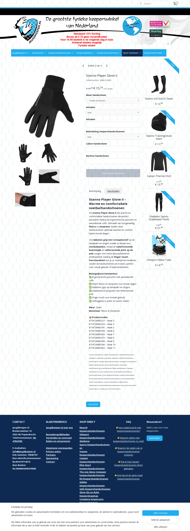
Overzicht (93, 404)
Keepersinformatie (154, 52)
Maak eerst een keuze (113, 173)
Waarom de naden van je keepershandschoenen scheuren (129, 451)
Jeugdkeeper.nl (21, 52)
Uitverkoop (39, 52)
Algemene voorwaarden (59, 448)
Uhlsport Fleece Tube (159, 259)
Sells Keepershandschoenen (95, 489)
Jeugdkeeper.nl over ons (59, 427)
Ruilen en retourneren (58, 441)
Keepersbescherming (109, 52)
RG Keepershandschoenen (94, 478)
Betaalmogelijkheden (58, 434)
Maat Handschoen (96, 95)
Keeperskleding (85, 52)
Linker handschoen (96, 143)
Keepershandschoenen (61, 52)
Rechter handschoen (97, 155)
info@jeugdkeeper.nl (24, 451)
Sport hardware (132, 52)
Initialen (90, 107)
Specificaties (113, 191)
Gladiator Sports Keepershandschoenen (95, 444)
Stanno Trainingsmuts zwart (159, 137)
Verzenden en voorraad (59, 437)
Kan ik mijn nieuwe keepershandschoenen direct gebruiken (128, 465)
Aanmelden (154, 438)
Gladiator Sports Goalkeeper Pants (159, 218)
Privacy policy (53, 451)
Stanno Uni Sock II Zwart (159, 98)
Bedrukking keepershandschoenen (105, 131)
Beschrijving (95, 191)
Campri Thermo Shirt (159, 176)
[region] (75, 519)
